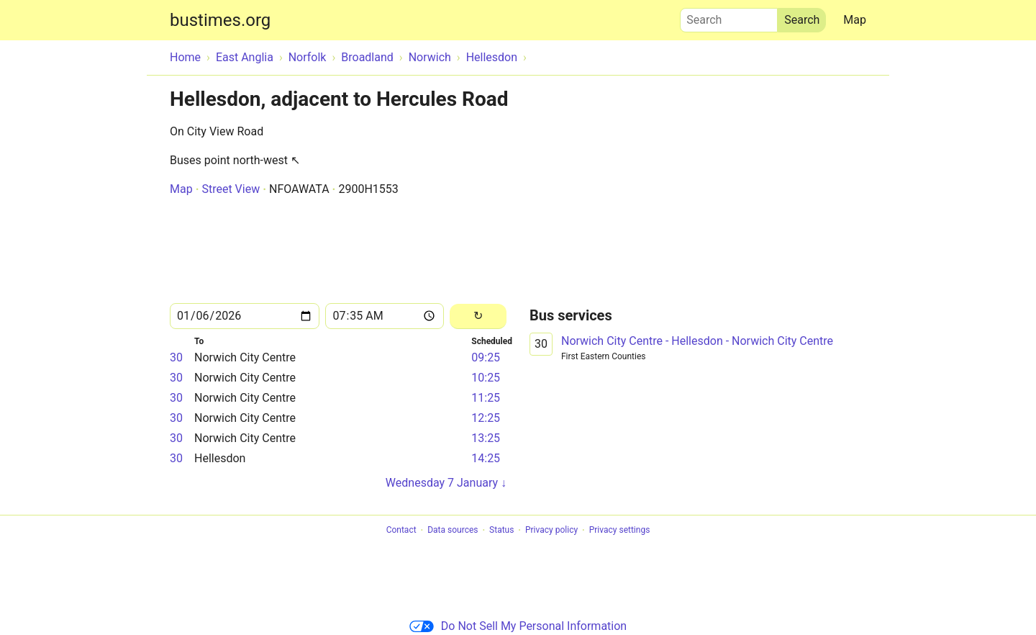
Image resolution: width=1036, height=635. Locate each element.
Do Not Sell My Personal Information (518, 626)
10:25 (485, 377)
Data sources (452, 531)
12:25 (485, 418)
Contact (401, 531)
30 (176, 357)
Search (729, 16)
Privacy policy (551, 531)
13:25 (485, 438)
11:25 (485, 398)
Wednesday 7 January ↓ (446, 483)
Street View (230, 189)
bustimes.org (220, 20)
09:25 (485, 357)
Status (501, 531)
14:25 (485, 458)
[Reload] (478, 316)
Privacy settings (619, 531)
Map (854, 20)
